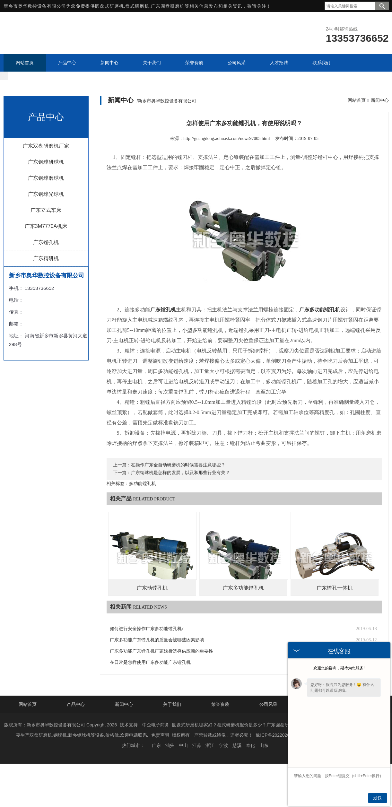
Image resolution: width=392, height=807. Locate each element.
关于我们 (172, 727)
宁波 (223, 768)
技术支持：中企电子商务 (144, 748)
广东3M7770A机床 (46, 249)
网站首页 (357, 123)
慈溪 (236, 768)
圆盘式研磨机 (109, 6)
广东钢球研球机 (46, 185)
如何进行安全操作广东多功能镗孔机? (147, 652)
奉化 (250, 768)
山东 (263, 768)
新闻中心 (380, 123)
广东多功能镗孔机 (243, 611)
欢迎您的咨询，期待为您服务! (338, 668)
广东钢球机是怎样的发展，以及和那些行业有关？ (180, 496)
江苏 (196, 768)
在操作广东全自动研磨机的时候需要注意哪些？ (178, 488)
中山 (183, 768)
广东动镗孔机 (152, 611)
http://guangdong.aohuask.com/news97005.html (226, 162)
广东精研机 (46, 281)
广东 (156, 768)
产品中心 (76, 727)
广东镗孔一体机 (335, 611)
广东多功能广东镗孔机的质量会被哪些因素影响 (157, 663)
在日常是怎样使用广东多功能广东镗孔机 (150, 685)
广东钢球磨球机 (46, 201)
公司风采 (268, 727)
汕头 (169, 768)
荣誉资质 (220, 727)
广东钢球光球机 (46, 217)
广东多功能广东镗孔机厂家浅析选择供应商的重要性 (161, 674)
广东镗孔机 (46, 265)
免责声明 (160, 758)
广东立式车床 (45, 233)
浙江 (209, 768)
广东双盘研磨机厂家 (46, 169)
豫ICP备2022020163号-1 (281, 758)
